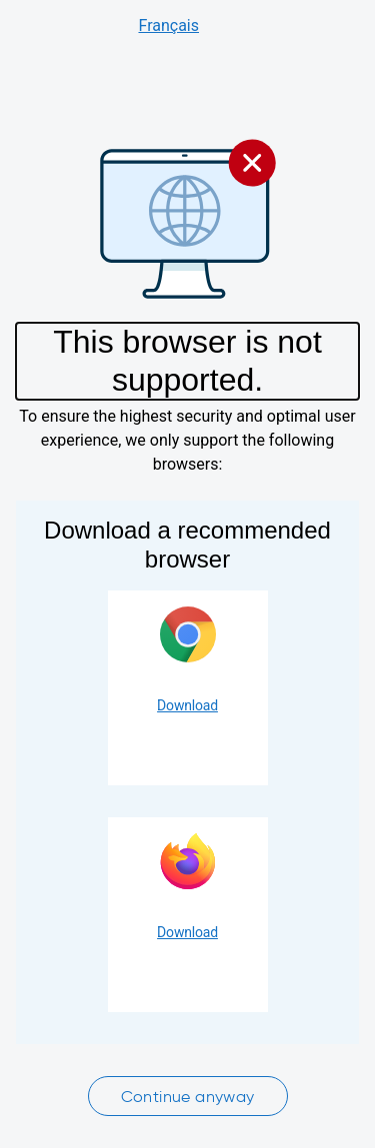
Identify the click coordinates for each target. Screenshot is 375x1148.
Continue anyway (188, 1096)
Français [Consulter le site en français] (168, 25)
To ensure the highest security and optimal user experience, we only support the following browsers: (187, 440)
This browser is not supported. (187, 361)
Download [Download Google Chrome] (187, 705)
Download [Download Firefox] (187, 932)
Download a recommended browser (187, 545)
